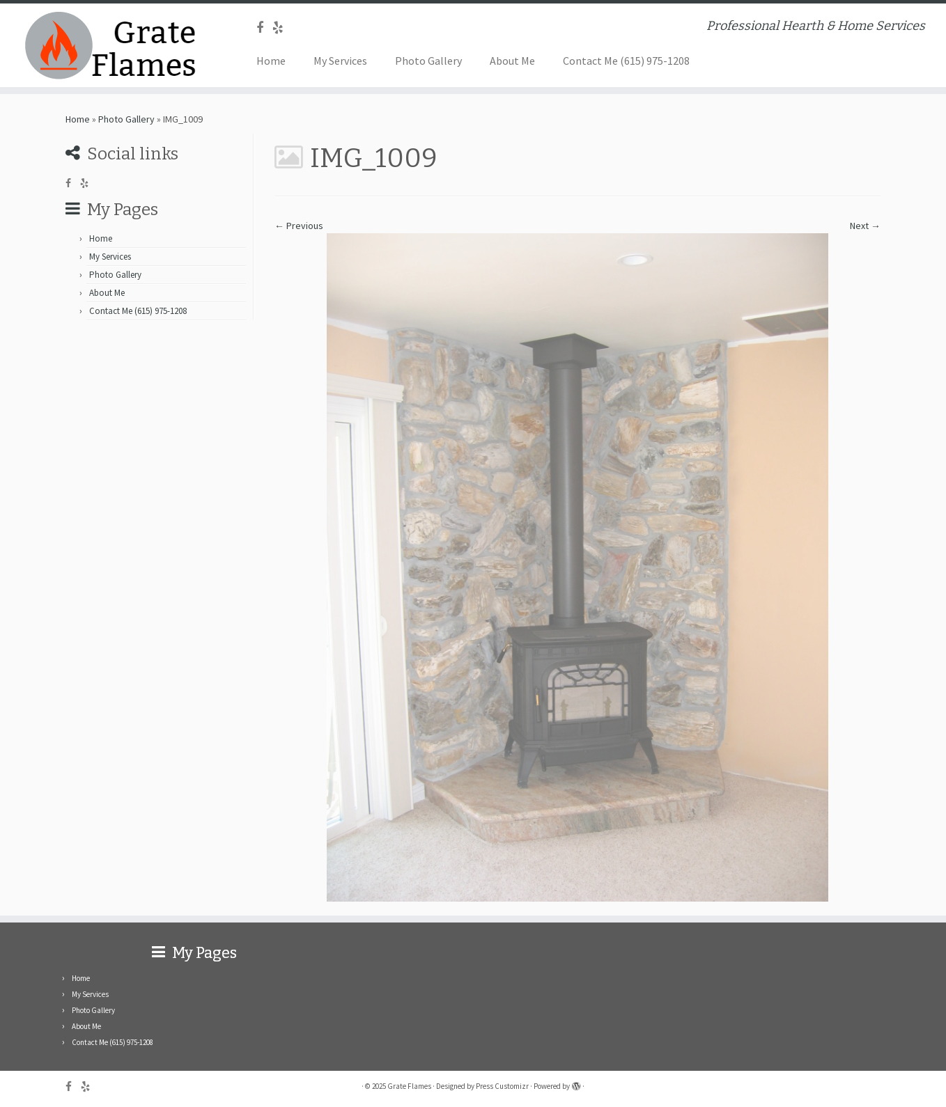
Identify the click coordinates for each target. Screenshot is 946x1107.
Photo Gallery (428, 61)
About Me (512, 61)
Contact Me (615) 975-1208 (626, 61)
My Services (340, 61)
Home (271, 61)
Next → (865, 225)
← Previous (298, 225)
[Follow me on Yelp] (282, 27)
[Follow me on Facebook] (264, 27)
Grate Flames (409, 1086)
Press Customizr (502, 1086)
